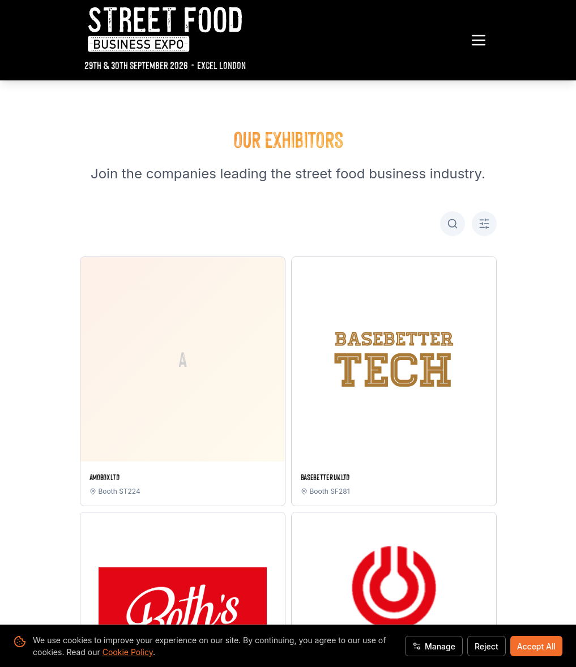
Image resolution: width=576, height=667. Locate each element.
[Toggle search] (452, 223)
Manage (433, 646)
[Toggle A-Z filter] (484, 223)
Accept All (536, 646)
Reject (486, 646)
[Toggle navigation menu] (478, 40)
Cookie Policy (128, 652)
